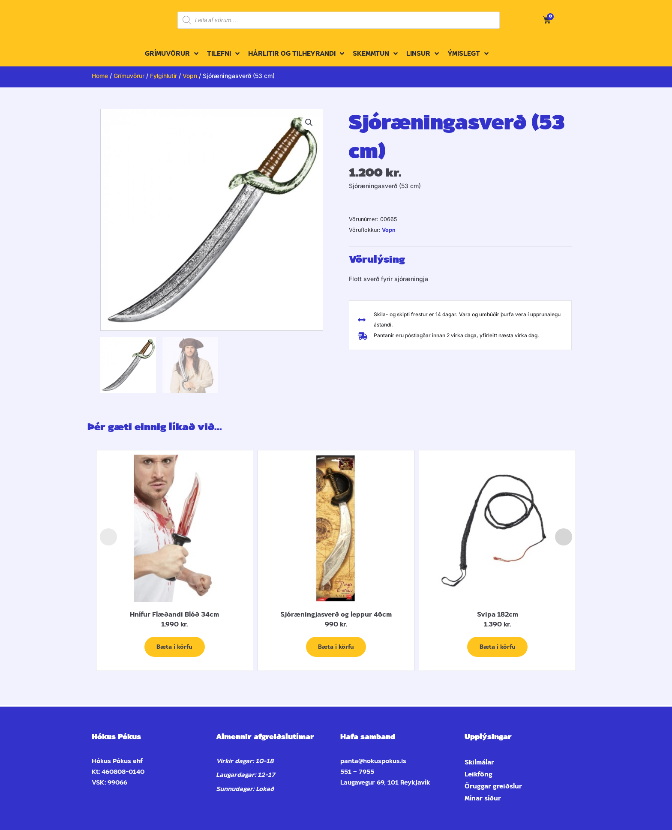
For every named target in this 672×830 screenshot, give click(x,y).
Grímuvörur (129, 75)
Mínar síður (483, 798)
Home (100, 75)
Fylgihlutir (164, 75)
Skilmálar (479, 762)
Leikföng (478, 774)
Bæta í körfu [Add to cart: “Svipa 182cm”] (498, 647)
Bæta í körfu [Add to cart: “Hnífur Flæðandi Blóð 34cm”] (174, 647)
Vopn (192, 75)
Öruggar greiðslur (493, 786)
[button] (309, 123)
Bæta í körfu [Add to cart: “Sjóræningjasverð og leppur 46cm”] (336, 647)
